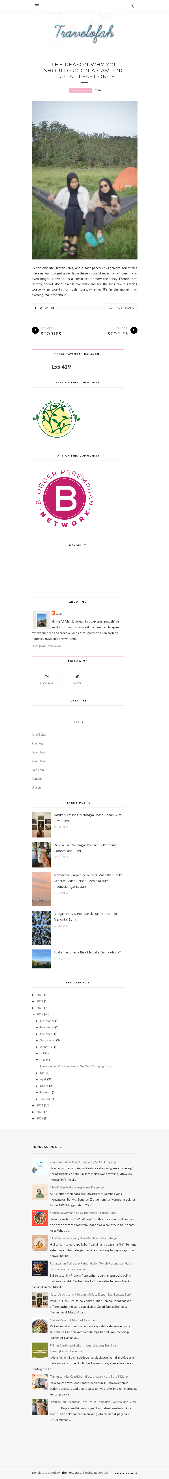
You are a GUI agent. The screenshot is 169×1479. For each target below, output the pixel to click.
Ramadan (38, 778)
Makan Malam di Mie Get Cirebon (72, 1320)
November (47, 1027)
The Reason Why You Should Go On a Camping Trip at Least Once (84, 71)
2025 (39, 995)
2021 (39, 1105)
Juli (42, 1053)
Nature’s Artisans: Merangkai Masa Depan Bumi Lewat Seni (88, 818)
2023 (39, 1008)
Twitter (77, 678)
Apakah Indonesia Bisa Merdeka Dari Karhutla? (87, 952)
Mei (42, 1073)
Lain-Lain (38, 770)
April (43, 1079)
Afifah (60, 614)
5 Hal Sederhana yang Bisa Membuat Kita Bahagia (83, 1238)
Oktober (46, 1034)
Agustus (46, 1047)
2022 (39, 1014)
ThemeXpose (70, 1473)
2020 (39, 1112)
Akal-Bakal (39, 734)
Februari (45, 1092)
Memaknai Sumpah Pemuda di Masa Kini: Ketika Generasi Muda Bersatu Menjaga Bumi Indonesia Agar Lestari (88, 881)
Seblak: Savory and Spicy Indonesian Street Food (83, 1212)
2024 (39, 1001)
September (48, 1040)
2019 (39, 1118)
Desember (47, 1021)
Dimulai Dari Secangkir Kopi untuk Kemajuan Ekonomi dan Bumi (85, 848)
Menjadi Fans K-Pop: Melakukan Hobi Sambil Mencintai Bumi (85, 916)
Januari (45, 1099)
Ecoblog (37, 743)
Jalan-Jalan (80, 90)
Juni (43, 1060)
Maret (44, 1086)
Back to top (126, 1473)
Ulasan (36, 787)
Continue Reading (121, 307)
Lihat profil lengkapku (46, 646)
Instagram (46, 678)
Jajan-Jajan (39, 752)
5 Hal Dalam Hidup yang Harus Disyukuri (77, 1187)
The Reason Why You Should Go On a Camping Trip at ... (77, 1066)
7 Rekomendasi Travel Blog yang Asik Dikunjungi (83, 1162)
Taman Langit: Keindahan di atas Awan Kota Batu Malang (89, 1376)
